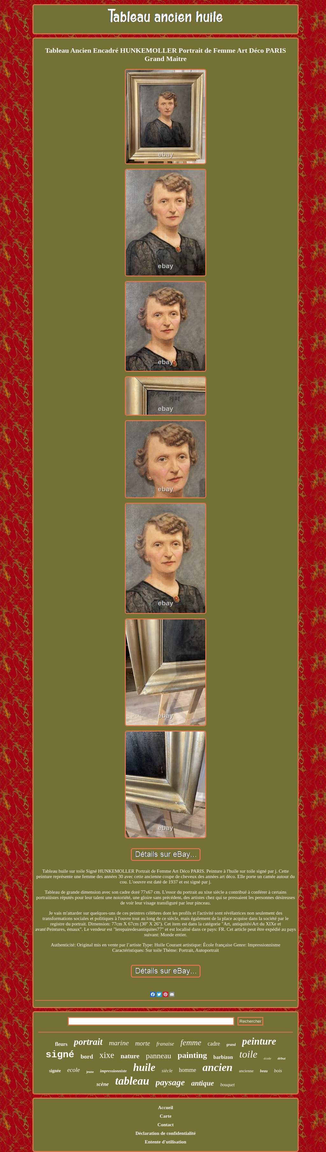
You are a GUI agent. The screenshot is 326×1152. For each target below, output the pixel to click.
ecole (73, 1070)
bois (278, 1070)
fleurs (61, 1044)
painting (192, 1055)
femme (191, 1042)
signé (60, 1054)
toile (248, 1054)
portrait (88, 1042)
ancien (217, 1067)
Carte (166, 1116)
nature (130, 1056)
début (282, 1058)
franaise (165, 1044)
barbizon (223, 1057)
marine (119, 1043)
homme (187, 1070)
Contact (166, 1124)
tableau (132, 1081)
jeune (90, 1072)
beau (264, 1071)
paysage (170, 1082)
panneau (158, 1056)
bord (87, 1056)
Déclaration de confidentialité (165, 1133)
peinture (259, 1041)
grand (231, 1044)
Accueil (165, 1107)
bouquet (227, 1084)
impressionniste (113, 1070)
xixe (106, 1055)
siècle (167, 1070)
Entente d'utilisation (165, 1141)
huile (144, 1067)
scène (102, 1084)
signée (55, 1070)
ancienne (246, 1070)
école (267, 1058)
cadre (214, 1043)
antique (202, 1083)
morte (142, 1043)
